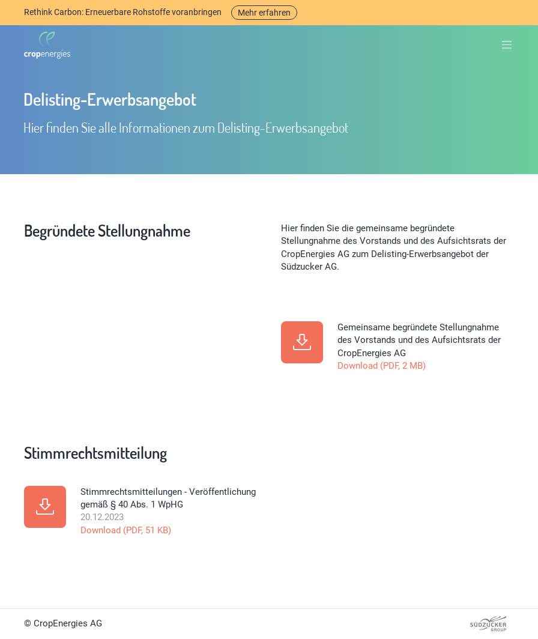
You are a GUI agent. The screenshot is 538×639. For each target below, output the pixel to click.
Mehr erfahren (264, 12)
